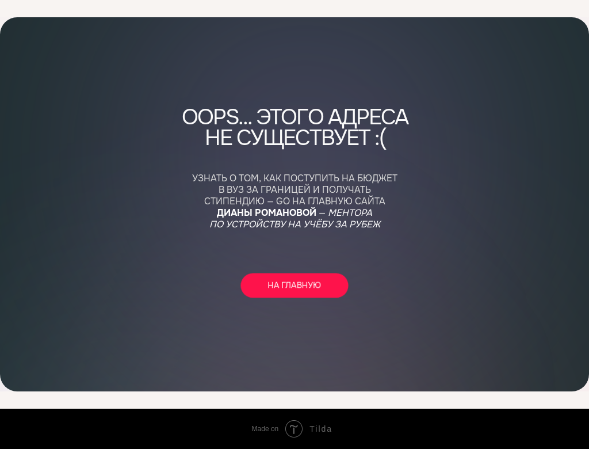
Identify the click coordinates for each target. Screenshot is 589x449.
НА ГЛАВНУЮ (294, 285)
